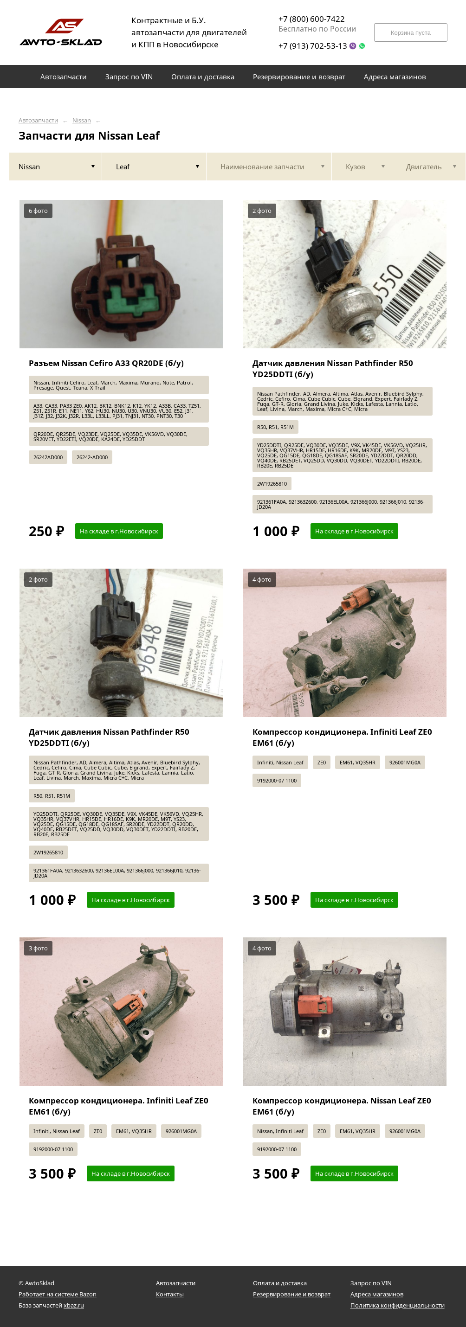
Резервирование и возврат (291, 1294)
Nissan (81, 120)
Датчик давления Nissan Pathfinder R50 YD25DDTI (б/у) (332, 368)
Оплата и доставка (280, 1283)
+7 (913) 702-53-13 (312, 45)
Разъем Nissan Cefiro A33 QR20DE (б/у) (106, 363)
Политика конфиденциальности (397, 1305)
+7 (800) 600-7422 (311, 18)
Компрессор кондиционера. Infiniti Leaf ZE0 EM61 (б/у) (342, 737)
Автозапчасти (38, 120)
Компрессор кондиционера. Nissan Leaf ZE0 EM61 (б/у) (341, 1106)
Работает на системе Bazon (58, 1294)
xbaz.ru (74, 1305)
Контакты (170, 1294)
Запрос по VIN (371, 1283)
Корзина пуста (411, 32)
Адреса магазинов (376, 1294)
